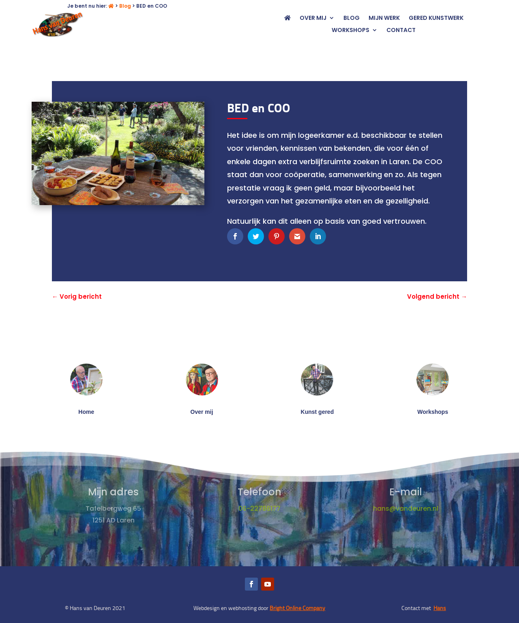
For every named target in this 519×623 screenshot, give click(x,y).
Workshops (350, 30)
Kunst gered (317, 412)
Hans (439, 608)
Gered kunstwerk (436, 18)
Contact (401, 30)
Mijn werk (384, 18)
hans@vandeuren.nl (405, 508)
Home (86, 412)
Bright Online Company (297, 608)
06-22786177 (259, 508)
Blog (125, 5)
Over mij (313, 18)
